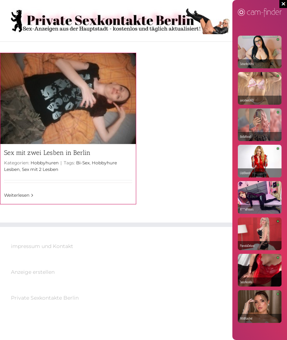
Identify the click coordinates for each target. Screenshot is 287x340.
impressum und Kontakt (42, 246)
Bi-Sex (83, 162)
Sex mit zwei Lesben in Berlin (47, 153)
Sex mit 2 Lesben (40, 169)
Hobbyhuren (45, 162)
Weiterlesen (17, 195)
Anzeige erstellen (33, 272)
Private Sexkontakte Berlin (45, 298)
